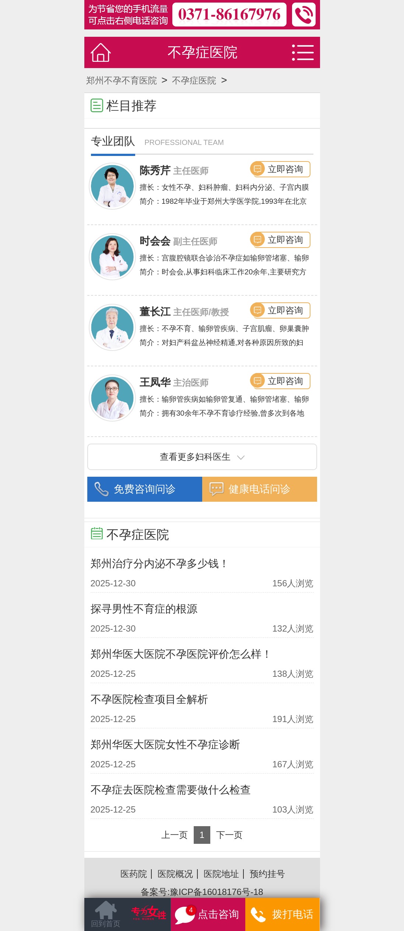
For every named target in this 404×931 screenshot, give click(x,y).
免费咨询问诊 (145, 489)
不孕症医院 (194, 80)
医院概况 (175, 874)
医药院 (133, 874)
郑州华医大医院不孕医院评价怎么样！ (181, 654)
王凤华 (155, 382)
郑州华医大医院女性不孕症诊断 (165, 744)
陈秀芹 (155, 170)
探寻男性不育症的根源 (144, 609)
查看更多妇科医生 (202, 457)
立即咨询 (285, 169)
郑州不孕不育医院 (121, 80)
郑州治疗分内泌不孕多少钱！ (160, 563)
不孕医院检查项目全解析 (149, 699)
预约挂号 (267, 874)
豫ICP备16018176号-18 (216, 892)
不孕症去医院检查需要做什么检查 (171, 790)
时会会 (155, 241)
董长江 (155, 311)
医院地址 (221, 874)
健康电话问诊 (260, 489)
